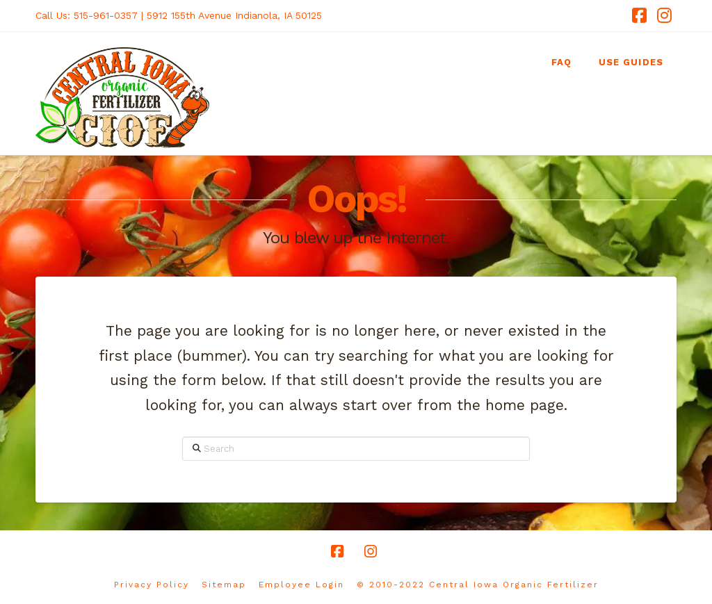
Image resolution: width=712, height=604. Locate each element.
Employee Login (301, 584)
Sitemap (224, 584)
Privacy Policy (151, 584)
